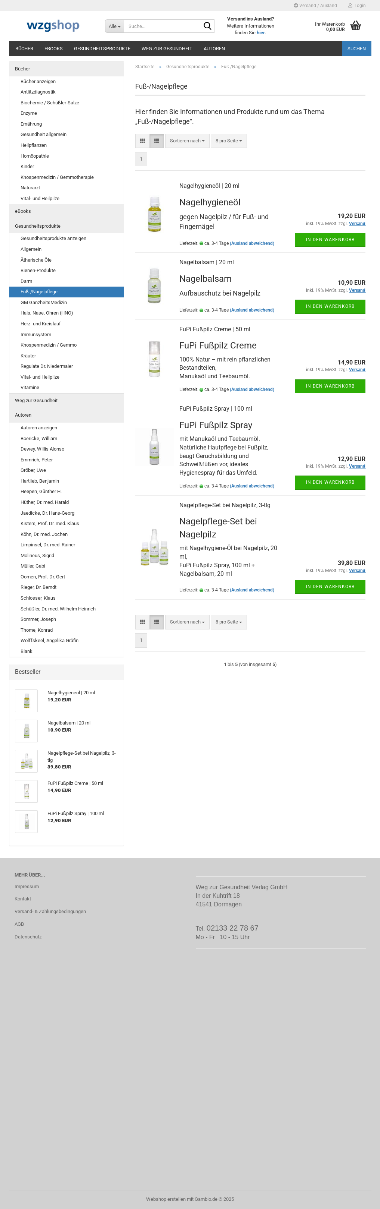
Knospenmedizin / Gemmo (49, 345)
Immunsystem (36, 334)
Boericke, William (39, 438)
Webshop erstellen (166, 1199)
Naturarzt (30, 187)
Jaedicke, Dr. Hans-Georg (47, 513)
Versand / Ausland (315, 5)
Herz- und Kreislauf (41, 323)
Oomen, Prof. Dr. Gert (43, 577)
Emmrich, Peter (37, 460)
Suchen (356, 48)
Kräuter (28, 356)
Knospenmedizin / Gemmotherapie (57, 177)
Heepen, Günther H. (41, 491)
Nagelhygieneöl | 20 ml (209, 185)
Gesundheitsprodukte (102, 48)
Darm (26, 281)
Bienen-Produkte (38, 270)
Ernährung (31, 124)
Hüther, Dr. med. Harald (45, 502)
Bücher (24, 48)
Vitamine (30, 387)
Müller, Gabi (33, 566)
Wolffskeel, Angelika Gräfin (49, 640)
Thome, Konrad (37, 630)
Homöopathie (35, 156)
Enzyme (29, 113)
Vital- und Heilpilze (40, 198)
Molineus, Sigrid (37, 555)
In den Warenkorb (330, 239)
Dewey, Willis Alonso (42, 449)
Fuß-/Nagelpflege (39, 291)
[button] (142, 141)
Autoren (214, 48)
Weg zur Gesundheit (167, 48)
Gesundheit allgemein (44, 134)
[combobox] (187, 141)
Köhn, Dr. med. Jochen (44, 534)
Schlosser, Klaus (38, 598)
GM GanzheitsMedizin (44, 302)
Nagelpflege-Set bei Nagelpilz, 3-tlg (225, 505)
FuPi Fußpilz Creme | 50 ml (214, 329)
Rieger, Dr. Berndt (38, 587)
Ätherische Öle (36, 260)
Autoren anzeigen (39, 427)
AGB (19, 924)
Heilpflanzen (34, 145)
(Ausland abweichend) (252, 243)
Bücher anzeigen (38, 81)
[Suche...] (114, 26)
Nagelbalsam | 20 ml (206, 262)
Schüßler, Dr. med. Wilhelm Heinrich (58, 609)
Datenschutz (28, 937)
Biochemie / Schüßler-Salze (50, 102)
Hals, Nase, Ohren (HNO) (47, 313)
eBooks (53, 48)
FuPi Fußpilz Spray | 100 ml (215, 408)
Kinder (27, 166)
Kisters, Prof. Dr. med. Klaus (50, 523)
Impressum (27, 886)
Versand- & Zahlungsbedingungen (50, 911)
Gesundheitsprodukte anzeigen (53, 238)
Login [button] (357, 5)
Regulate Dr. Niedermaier (47, 366)
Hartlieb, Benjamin (40, 481)
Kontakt (23, 899)
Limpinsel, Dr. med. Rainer (48, 544)
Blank (27, 651)
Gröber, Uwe (33, 470)
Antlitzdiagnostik (38, 92)
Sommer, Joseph (38, 619)
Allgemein (31, 249)
